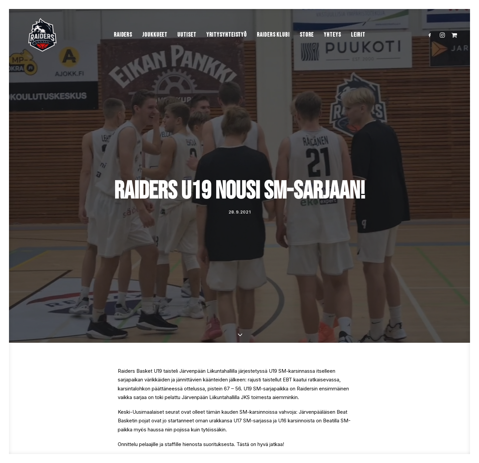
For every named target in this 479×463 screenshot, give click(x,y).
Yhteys (332, 42)
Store (307, 42)
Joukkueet (154, 42)
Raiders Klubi (273, 42)
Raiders (123, 42)
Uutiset (186, 42)
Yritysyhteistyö (226, 42)
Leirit (358, 42)
